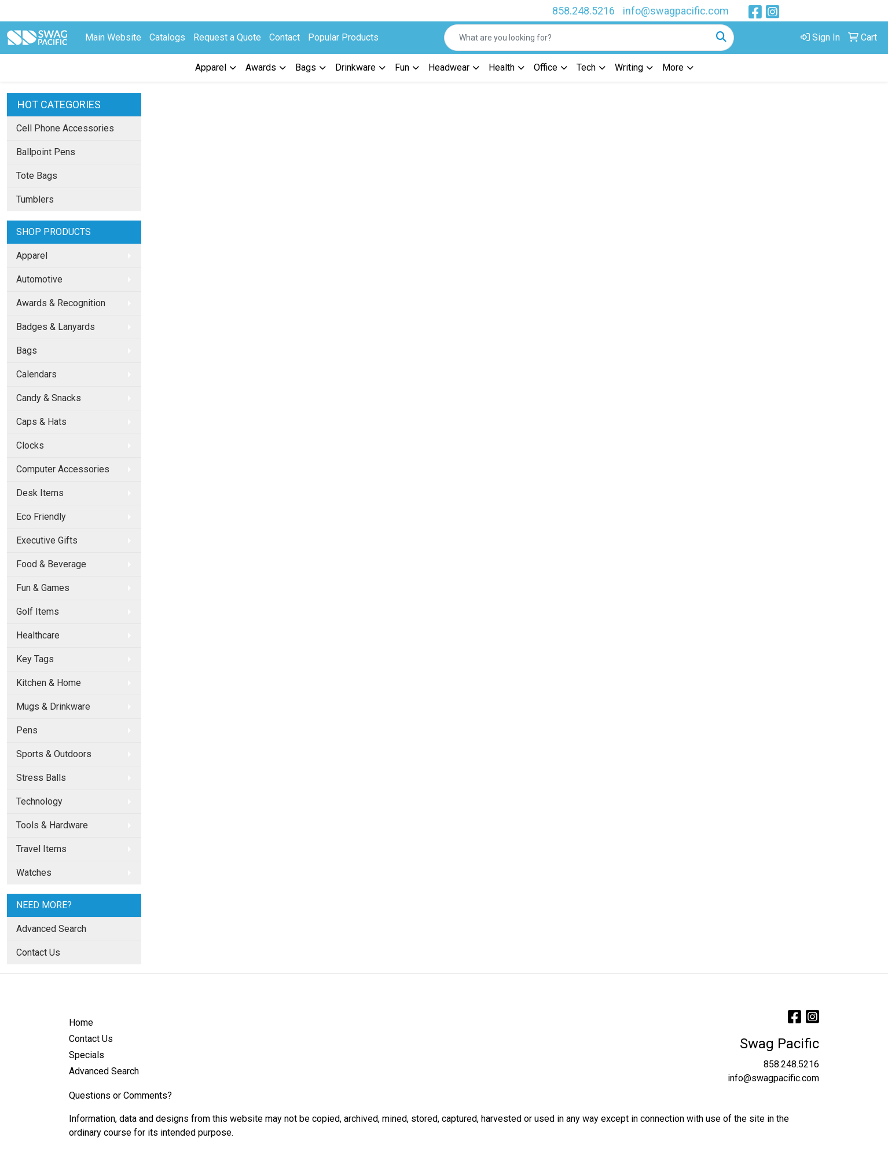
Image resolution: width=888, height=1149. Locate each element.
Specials (86, 1054)
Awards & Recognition (60, 303)
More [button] (673, 67)
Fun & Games (42, 587)
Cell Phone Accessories (65, 128)
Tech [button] (586, 67)
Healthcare (38, 635)
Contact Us (38, 952)
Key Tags (35, 659)
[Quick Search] (577, 37)
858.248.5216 (583, 11)
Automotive (39, 279)
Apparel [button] (210, 67)
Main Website (113, 37)
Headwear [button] (448, 67)
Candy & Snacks (48, 397)
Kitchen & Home (48, 682)
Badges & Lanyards (55, 326)
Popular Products (343, 37)
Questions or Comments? (120, 1095)
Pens (27, 730)
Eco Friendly (41, 516)
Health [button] (502, 67)
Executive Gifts (47, 540)
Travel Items (41, 848)
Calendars (36, 374)
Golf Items (37, 611)
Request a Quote (227, 37)
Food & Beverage (51, 564)
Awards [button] (260, 67)
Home (81, 1022)
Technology (39, 801)
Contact (284, 37)
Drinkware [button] (355, 67)
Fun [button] (402, 67)
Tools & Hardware (52, 825)
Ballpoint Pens (45, 151)
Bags (26, 350)
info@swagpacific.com (676, 11)
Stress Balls (41, 777)
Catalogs (167, 37)
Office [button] (545, 67)
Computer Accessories (62, 469)
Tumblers (35, 199)
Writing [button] (629, 67)
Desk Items (40, 492)
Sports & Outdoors (53, 753)
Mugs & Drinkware (53, 706)
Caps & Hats (41, 421)
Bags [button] (305, 67)
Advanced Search (51, 928)
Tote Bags (36, 175)
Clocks (30, 445)
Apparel (31, 255)
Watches (34, 872)
